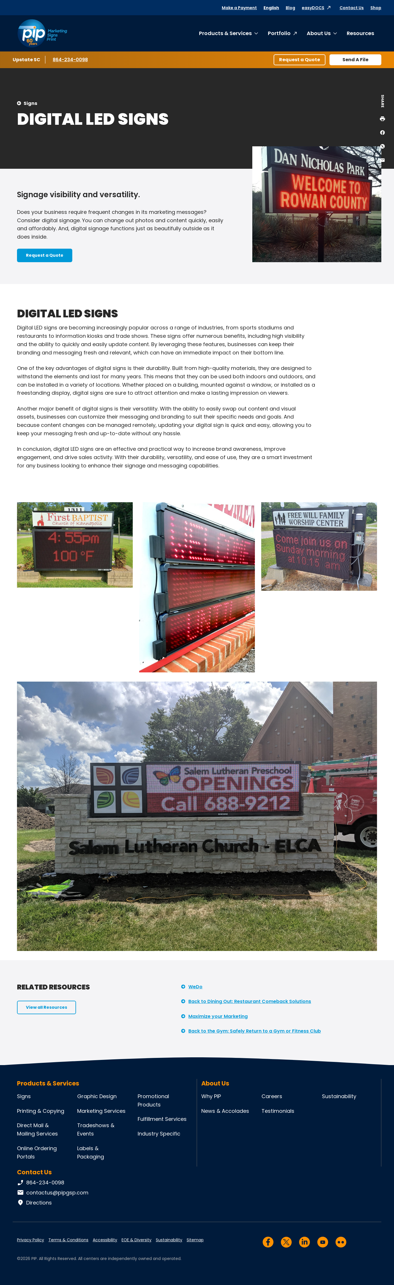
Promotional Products (153, 1100)
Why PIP (211, 1096)
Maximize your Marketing (218, 1016)
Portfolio (279, 33)
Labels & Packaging (90, 1152)
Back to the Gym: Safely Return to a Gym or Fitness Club (254, 1031)
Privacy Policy (30, 1240)
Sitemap (195, 1240)
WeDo (195, 986)
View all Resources (46, 1007)
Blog (290, 8)
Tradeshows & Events (95, 1129)
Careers (272, 1096)
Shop (375, 8)
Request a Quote (299, 59)
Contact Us (352, 8)
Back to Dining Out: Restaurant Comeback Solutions (249, 1001)
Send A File (355, 59)
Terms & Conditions (68, 1240)
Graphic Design (97, 1096)
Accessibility (105, 1240)
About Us (319, 33)
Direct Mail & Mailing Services (37, 1129)
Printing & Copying (40, 1111)
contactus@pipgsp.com (52, 1192)
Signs (30, 103)
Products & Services (225, 33)
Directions (34, 1203)
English (271, 8)
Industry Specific (159, 1133)
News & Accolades (225, 1111)
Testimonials (278, 1111)
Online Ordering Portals (37, 1152)
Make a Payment (239, 8)
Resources (360, 33)
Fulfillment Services (162, 1119)
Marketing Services (101, 1111)
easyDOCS (313, 8)
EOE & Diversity (136, 1240)
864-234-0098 (70, 59)
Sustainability (339, 1096)
